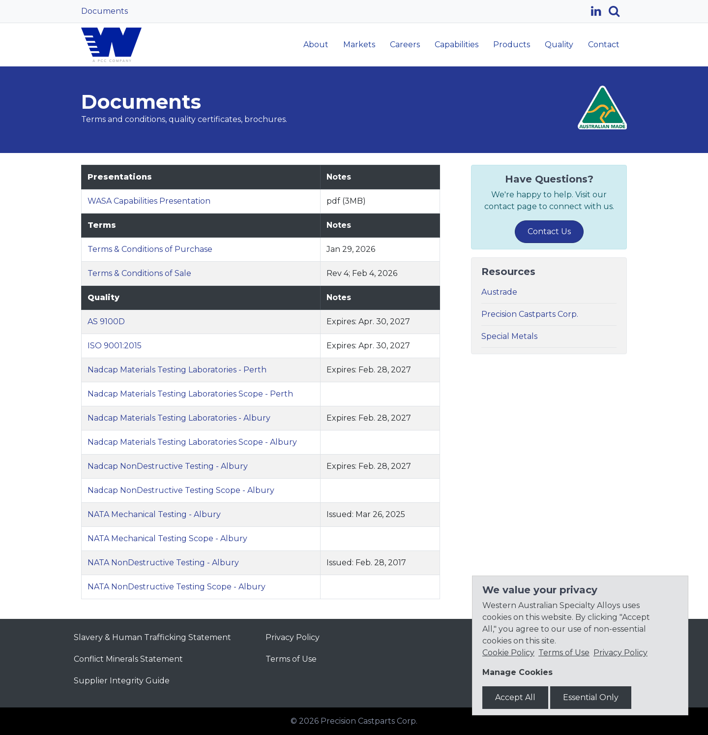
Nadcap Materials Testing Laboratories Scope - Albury (192, 442)
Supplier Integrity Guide (122, 680)
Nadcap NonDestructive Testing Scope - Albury (181, 490)
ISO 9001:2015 (115, 345)
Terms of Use (291, 659)
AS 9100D (106, 321)
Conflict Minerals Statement (128, 659)
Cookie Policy (508, 652)
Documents (104, 11)
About (315, 44)
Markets (359, 44)
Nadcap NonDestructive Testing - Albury (168, 466)
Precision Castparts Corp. (529, 314)
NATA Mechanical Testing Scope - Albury (167, 538)
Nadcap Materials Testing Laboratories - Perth (177, 369)
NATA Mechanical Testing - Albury (154, 514)
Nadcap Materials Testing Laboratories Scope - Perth (190, 393)
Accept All (515, 697)
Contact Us (549, 231)
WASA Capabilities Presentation (149, 201)
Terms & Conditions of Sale (139, 273)
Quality (559, 44)
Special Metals (509, 336)
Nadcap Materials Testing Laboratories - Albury (179, 418)
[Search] (618, 11)
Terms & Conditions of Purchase (150, 249)
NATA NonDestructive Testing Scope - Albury (177, 586)
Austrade (499, 292)
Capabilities (456, 44)
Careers (405, 44)
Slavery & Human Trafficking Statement (152, 637)
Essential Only (591, 697)
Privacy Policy (293, 637)
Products (511, 44)
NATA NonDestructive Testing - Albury (163, 562)
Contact (604, 44)
